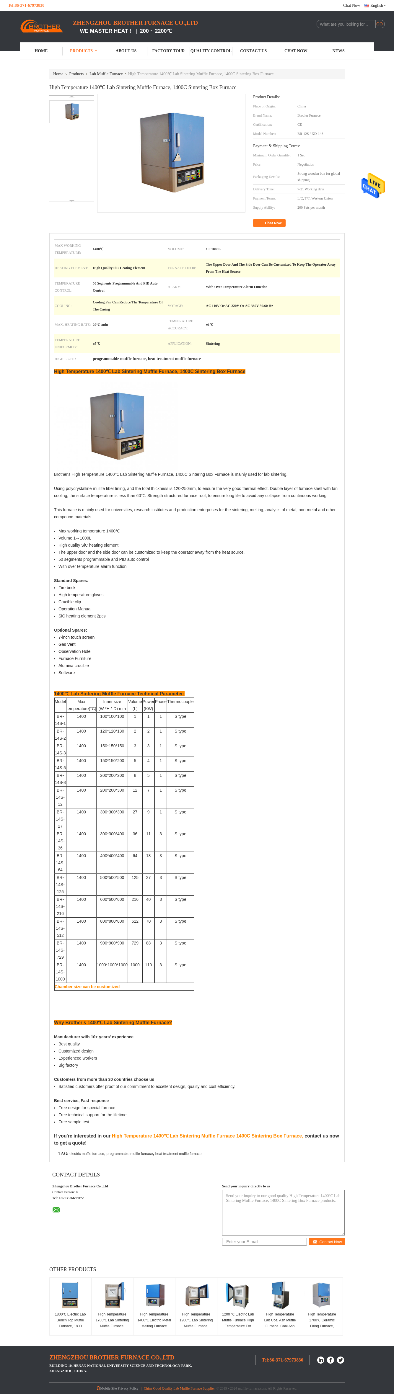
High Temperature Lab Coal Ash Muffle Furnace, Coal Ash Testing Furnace (280, 1323)
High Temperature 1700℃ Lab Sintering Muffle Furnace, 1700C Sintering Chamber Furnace (112, 1326)
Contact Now (327, 1242)
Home (41, 51)
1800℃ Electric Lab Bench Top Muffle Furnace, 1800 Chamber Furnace (70, 1323)
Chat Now (351, 5)
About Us (125, 51)
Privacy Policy (128, 1388)
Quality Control (211, 51)
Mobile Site (107, 1388)
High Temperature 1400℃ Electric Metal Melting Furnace (154, 1320)
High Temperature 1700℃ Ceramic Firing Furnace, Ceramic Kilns (322, 1323)
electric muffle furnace (86, 1154)
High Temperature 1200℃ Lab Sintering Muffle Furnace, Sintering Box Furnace (196, 1326)
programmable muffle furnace (130, 1154)
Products (83, 51)
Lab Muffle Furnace (106, 74)
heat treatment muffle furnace (178, 1154)
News (339, 51)
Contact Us (253, 51)
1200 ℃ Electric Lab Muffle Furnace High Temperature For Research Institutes (238, 1323)
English (378, 5)
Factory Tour (168, 51)
